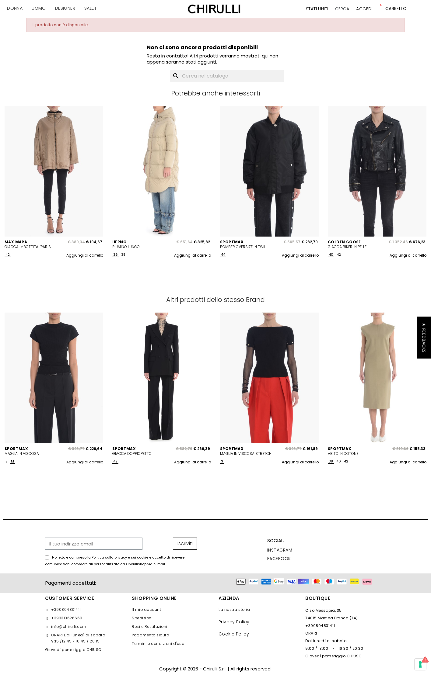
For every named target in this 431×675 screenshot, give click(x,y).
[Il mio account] (364, 9)
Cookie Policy (234, 634)
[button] (342, 8)
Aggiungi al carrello (84, 255)
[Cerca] (227, 76)
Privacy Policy (234, 622)
